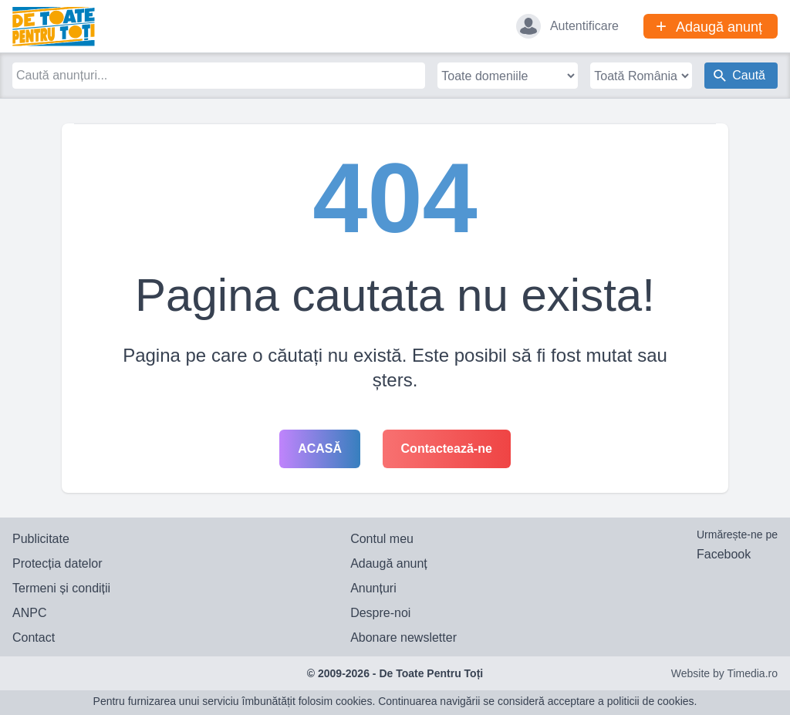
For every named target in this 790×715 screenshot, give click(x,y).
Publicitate (40, 538)
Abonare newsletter (403, 637)
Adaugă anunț (388, 563)
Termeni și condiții (61, 588)
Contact (33, 637)
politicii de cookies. (652, 701)
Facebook (724, 554)
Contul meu (382, 538)
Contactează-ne (446, 448)
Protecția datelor (57, 563)
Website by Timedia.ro (724, 673)
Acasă (320, 448)
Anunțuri (373, 588)
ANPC (29, 612)
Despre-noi (380, 612)
